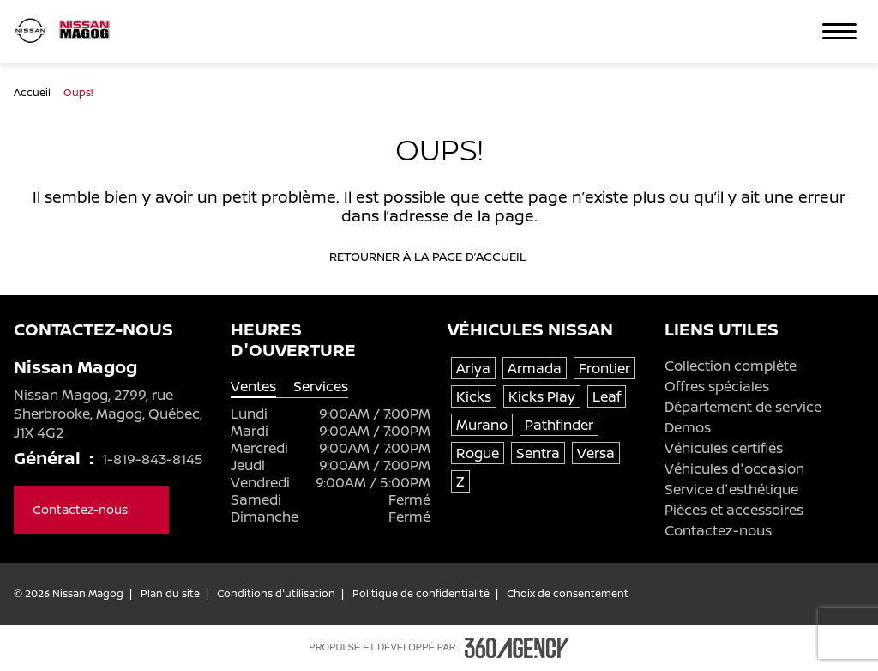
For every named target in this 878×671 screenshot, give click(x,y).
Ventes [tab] (253, 387)
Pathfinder (559, 424)
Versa (596, 453)
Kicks (473, 396)
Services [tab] (320, 387)
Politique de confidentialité (421, 594)
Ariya (473, 368)
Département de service (743, 406)
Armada (535, 368)
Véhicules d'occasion (734, 468)
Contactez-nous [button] (91, 509)
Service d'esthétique (731, 489)
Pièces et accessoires (734, 509)
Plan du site (170, 594)
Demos (688, 427)
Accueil (33, 92)
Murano (482, 424)
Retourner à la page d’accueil (439, 256)
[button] (839, 31)
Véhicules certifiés (724, 447)
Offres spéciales (717, 386)
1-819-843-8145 (152, 459)
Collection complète (731, 365)
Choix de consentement (567, 594)
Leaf (606, 396)
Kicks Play (541, 396)
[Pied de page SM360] (517, 648)
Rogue (477, 453)
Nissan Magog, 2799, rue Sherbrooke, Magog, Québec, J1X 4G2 (108, 413)
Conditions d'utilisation (276, 594)
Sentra (538, 453)
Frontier (604, 368)
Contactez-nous (718, 530)
